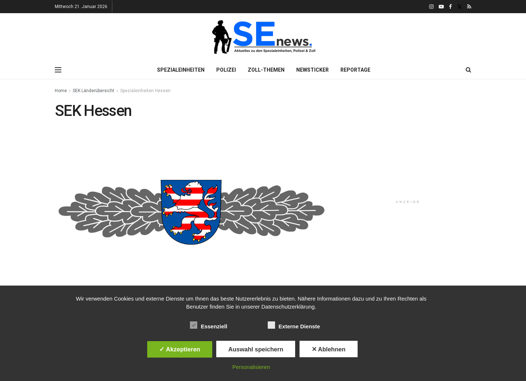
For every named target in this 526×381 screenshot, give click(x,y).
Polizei (226, 70)
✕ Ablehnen (329, 349)
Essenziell (209, 325)
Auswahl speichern (255, 349)
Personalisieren (251, 367)
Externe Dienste (294, 325)
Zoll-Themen (266, 70)
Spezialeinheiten (181, 70)
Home (61, 90)
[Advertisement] (408, 147)
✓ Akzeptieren (179, 349)
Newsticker (312, 70)
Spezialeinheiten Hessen (145, 90)
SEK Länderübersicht (93, 90)
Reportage (355, 70)
